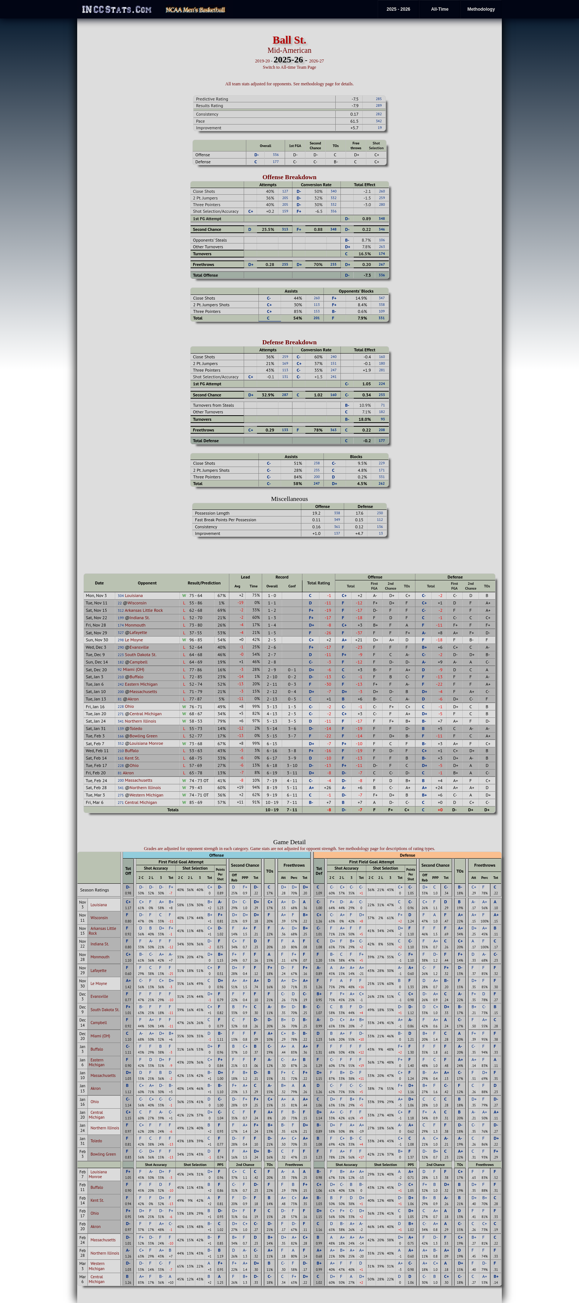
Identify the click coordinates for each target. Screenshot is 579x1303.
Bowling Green (143, 736)
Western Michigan (146, 795)
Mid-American (290, 50)
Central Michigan (146, 713)
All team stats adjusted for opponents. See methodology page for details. (289, 83)
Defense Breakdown (289, 342)
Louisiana (134, 595)
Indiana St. (140, 617)
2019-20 (262, 61)
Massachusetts (143, 691)
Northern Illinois (140, 721)
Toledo (136, 728)
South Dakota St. (140, 654)
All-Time (439, 9)
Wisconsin (137, 603)
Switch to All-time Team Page (289, 67)
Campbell (138, 662)
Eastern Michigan (141, 684)
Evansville (139, 647)
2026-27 (316, 61)
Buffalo (136, 676)
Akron (133, 699)
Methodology (481, 9)
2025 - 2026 (398, 9)
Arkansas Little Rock (144, 610)
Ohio (129, 706)
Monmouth (135, 625)
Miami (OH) (133, 669)
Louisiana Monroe (146, 743)
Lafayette (138, 632)
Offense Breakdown (290, 177)
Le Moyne (134, 639)
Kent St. (132, 758)
